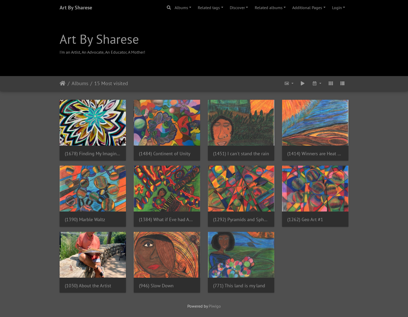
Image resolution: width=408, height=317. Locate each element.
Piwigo (215, 306)
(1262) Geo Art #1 (305, 219)
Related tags (209, 7)
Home (63, 83)
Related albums (269, 7)
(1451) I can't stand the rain (241, 153)
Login (337, 7)
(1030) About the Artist (88, 285)
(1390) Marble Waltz (85, 219)
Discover (237, 7)
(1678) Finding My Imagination (93, 153)
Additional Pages (307, 7)
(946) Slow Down (156, 285)
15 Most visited (111, 83)
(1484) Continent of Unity (164, 153)
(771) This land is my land (239, 285)
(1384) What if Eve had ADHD (167, 219)
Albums (181, 7)
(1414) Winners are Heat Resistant (315, 153)
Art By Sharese (76, 7)
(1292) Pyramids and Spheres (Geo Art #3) (241, 219)
